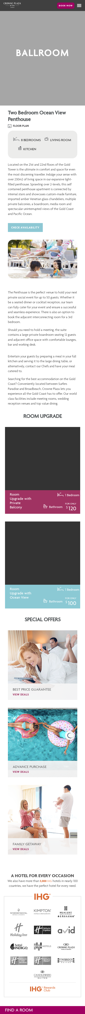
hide (77, 1010)
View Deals (21, 703)
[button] (79, 5)
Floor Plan (18, 126)
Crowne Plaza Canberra (12, 5)
